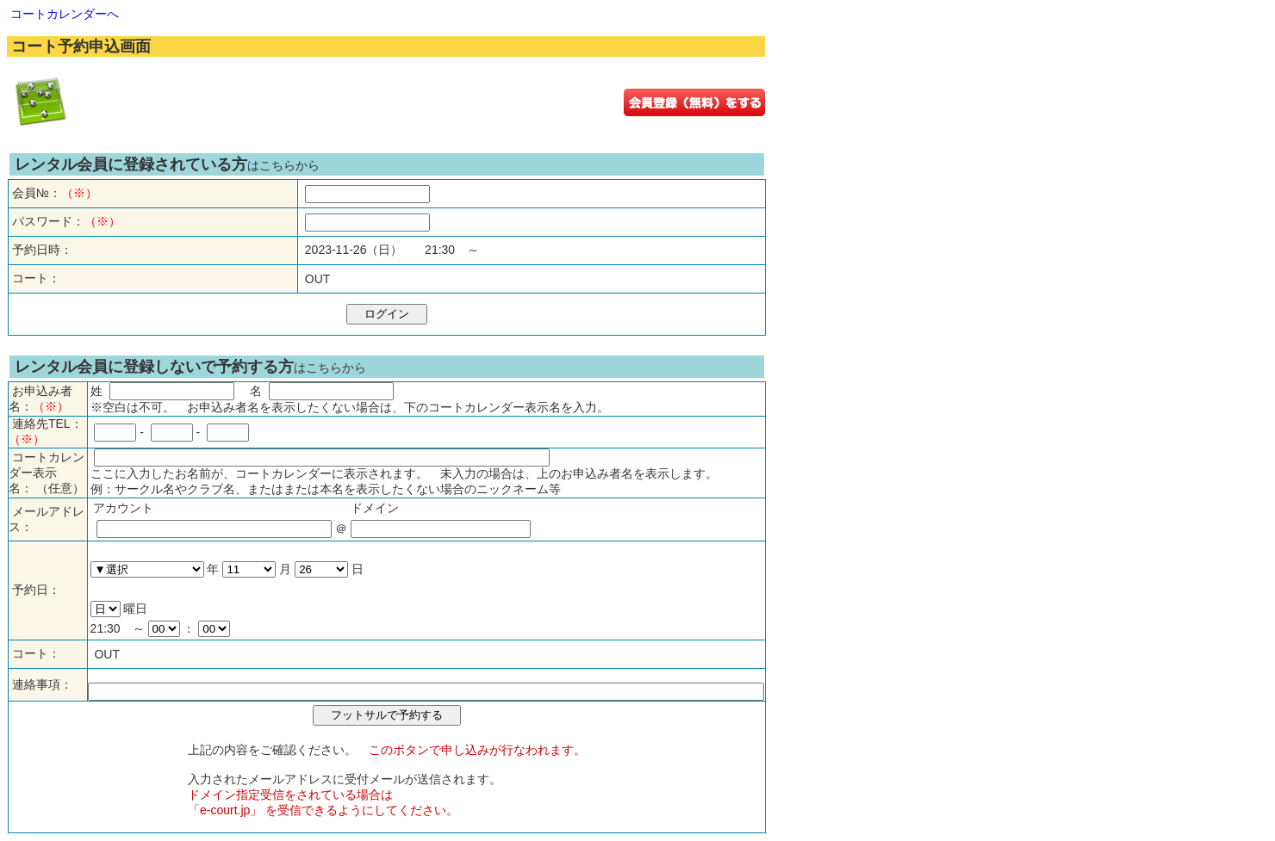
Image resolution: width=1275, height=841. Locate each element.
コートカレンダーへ (64, 14)
